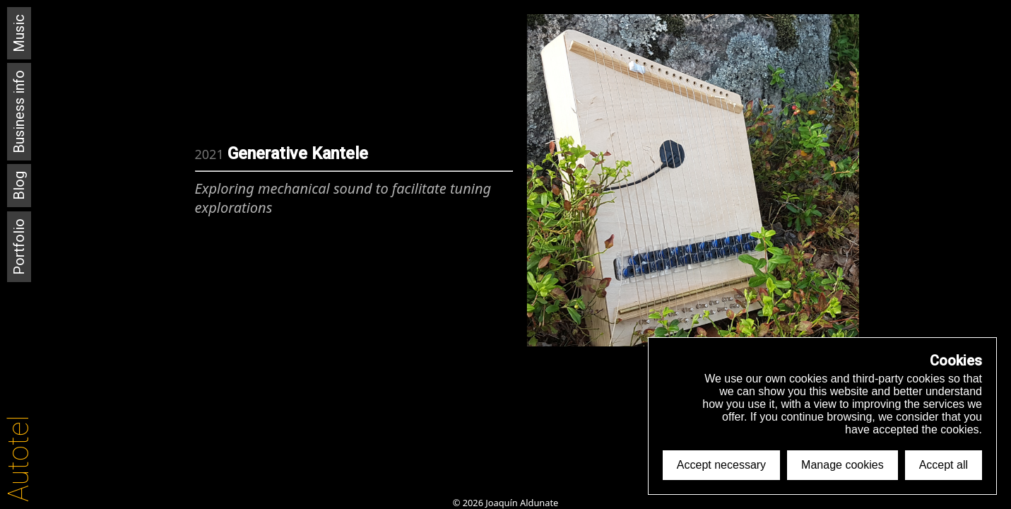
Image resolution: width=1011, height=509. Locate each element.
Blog (19, 185)
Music (19, 33)
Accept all (943, 465)
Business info (19, 111)
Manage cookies (842, 465)
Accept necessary (721, 465)
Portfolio (19, 246)
